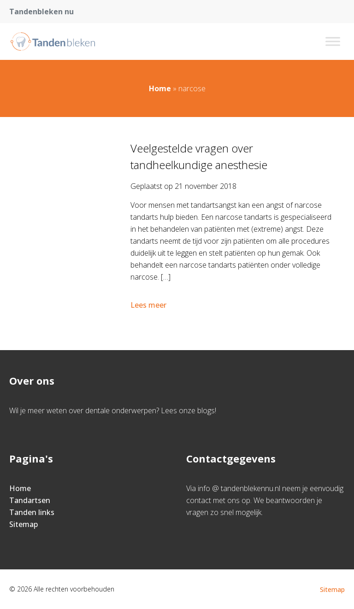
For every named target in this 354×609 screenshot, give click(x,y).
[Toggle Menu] (332, 41)
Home (160, 88)
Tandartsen (29, 500)
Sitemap (23, 524)
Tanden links (31, 512)
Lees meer (149, 305)
